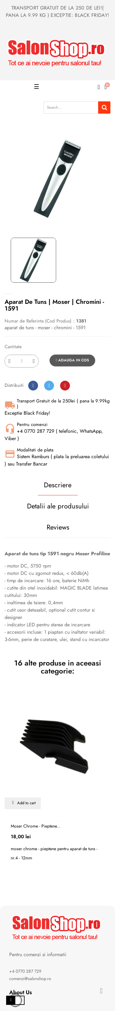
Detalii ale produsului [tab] (58, 506)
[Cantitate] (21, 361)
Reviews (58, 527)
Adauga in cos (72, 360)
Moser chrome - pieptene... (35, 826)
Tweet (49, 385)
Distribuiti (33, 385)
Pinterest (65, 385)
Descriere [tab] (57, 485)
